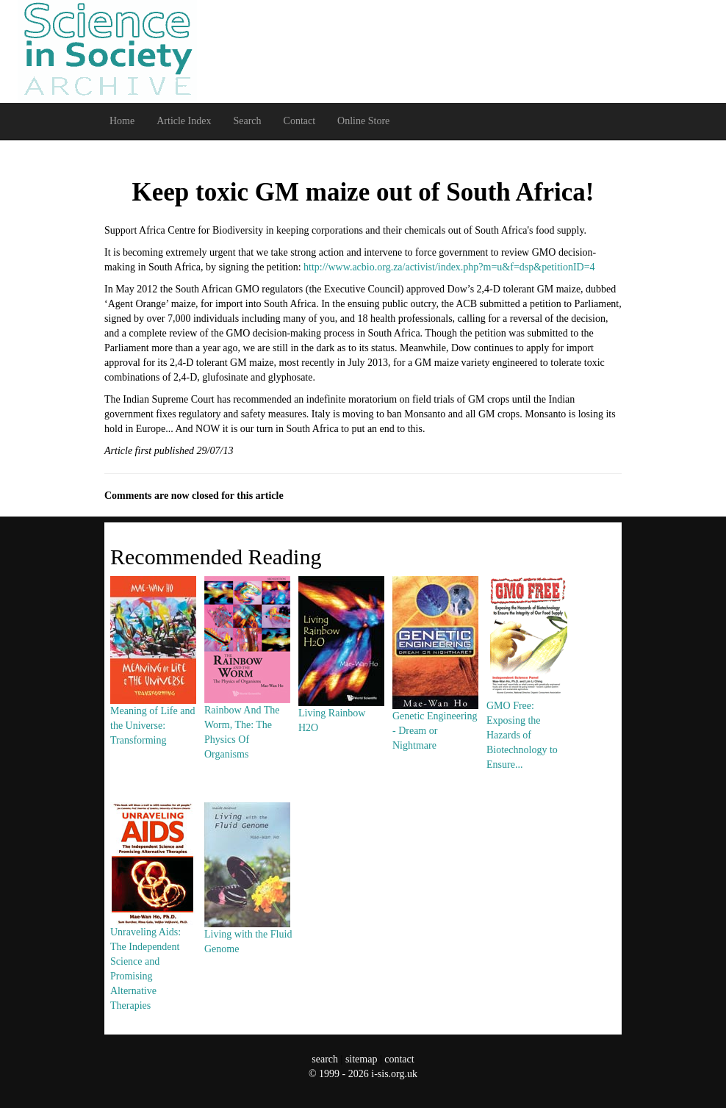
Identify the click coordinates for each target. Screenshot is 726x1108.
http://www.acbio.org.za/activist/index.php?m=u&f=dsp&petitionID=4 (449, 267)
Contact (300, 120)
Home (121, 120)
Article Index (184, 120)
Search (247, 120)
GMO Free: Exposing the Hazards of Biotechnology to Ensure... (529, 699)
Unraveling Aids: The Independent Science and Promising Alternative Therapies (152, 933)
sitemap (361, 1059)
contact (399, 1059)
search (325, 1059)
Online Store (363, 120)
